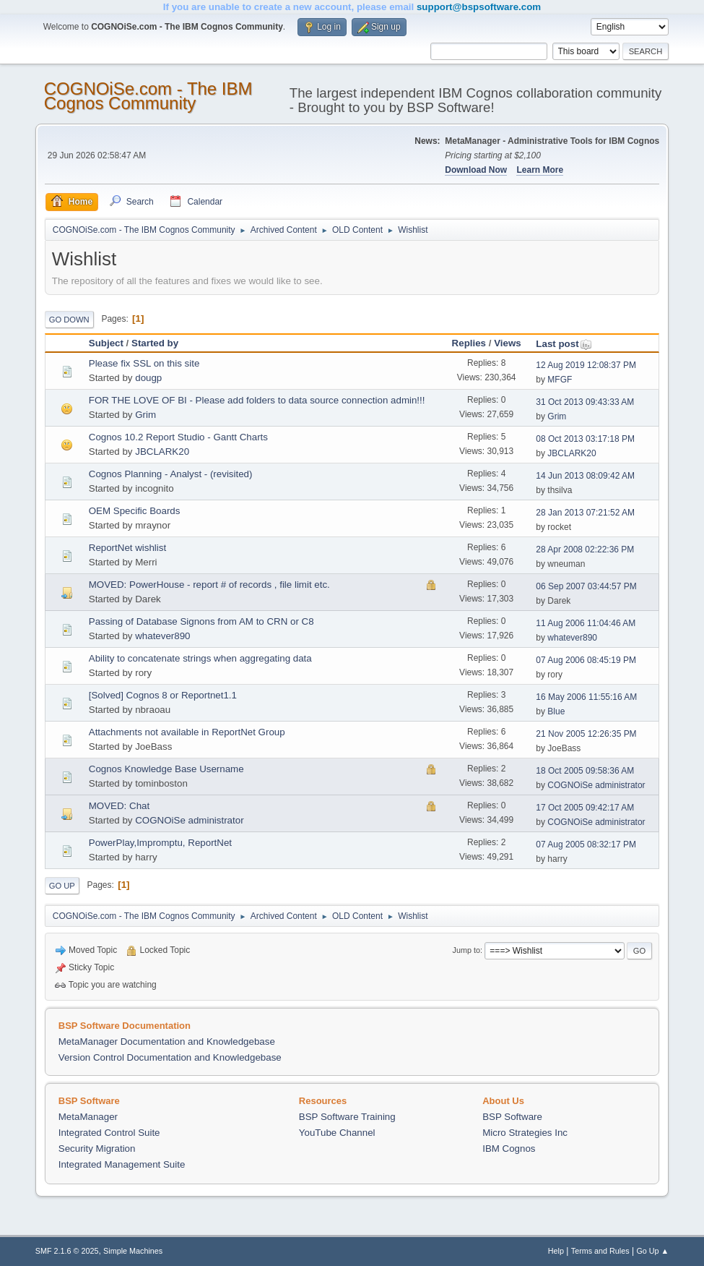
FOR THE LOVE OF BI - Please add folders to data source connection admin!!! (257, 400)
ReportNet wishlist (127, 547)
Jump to (466, 950)
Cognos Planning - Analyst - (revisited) (171, 474)
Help (556, 1250)
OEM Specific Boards (135, 510)
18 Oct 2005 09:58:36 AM (585, 771)
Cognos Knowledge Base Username (166, 769)
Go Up (62, 885)
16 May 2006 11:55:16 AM (586, 697)
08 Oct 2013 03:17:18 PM (585, 439)
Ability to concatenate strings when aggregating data (200, 658)
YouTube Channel (337, 1132)
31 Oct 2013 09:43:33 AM (585, 402)
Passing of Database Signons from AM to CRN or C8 (201, 621)
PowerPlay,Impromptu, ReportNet (160, 842)
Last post (563, 343)
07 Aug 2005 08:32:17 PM (586, 844)
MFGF (559, 380)
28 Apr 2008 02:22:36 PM (585, 549)
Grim (145, 414)
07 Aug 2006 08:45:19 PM (586, 660)
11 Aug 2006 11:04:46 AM (585, 623)
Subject (106, 343)
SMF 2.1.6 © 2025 (67, 1250)
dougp (148, 377)
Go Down (69, 319)
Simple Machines (132, 1250)
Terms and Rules (600, 1250)
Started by (154, 343)
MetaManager (88, 1116)
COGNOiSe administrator (596, 785)
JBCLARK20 (162, 451)
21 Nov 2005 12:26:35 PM (586, 734)
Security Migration (97, 1148)
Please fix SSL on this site (144, 363)
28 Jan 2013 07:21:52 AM (585, 513)
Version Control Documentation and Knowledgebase (170, 1057)
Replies (469, 343)
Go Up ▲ (652, 1250)
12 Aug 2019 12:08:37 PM (586, 365)
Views (507, 343)
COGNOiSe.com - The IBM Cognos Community (148, 96)
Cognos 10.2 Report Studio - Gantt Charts (178, 437)
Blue (556, 711)
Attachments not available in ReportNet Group (187, 732)
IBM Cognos (508, 1148)
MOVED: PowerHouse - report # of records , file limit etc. (209, 584)
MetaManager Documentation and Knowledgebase (166, 1041)
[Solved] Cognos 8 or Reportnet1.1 (163, 695)
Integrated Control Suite (109, 1132)
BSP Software (512, 1116)
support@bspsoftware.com (479, 6)
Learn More (539, 170)
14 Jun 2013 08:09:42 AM (585, 476)
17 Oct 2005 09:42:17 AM (585, 808)
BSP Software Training (347, 1116)
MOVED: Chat (119, 805)
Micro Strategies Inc (525, 1132)
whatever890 (162, 635)
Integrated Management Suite (122, 1164)
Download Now (476, 170)
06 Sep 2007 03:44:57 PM (586, 586)
